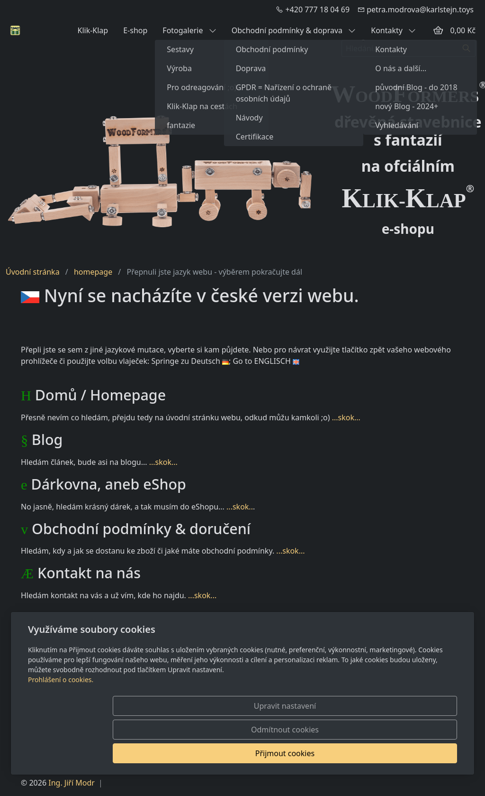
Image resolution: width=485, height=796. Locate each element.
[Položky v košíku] (438, 30)
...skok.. (239, 506)
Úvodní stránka (33, 272)
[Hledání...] (399, 48)
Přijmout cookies (411, 753)
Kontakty (393, 30)
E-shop (135, 30)
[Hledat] (467, 48)
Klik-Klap (92, 30)
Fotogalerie (189, 30)
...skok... (346, 417)
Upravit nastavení (222, 753)
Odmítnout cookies (317, 753)
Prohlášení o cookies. (60, 726)
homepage (93, 272)
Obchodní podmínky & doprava (294, 30)
